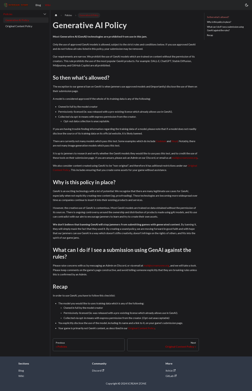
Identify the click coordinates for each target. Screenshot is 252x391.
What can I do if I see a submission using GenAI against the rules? (225, 28)
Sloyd (174, 141)
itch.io (171, 370)
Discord (98, 370)
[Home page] (56, 15)
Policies (7, 14)
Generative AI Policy (17, 20)
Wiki (48, 5)
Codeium (161, 141)
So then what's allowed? (218, 17)
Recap (210, 35)
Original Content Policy (18, 26)
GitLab (171, 375)
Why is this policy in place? (219, 22)
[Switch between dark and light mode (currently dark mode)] (246, 5)
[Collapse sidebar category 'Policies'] (44, 14)
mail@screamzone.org (184, 157)
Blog (38, 5)
